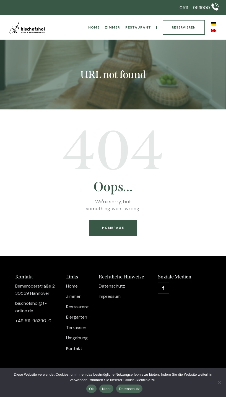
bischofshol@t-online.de (31, 307)
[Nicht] (219, 382)
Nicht (106, 389)
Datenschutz (129, 389)
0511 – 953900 (195, 8)
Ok (91, 389)
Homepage (113, 228)
